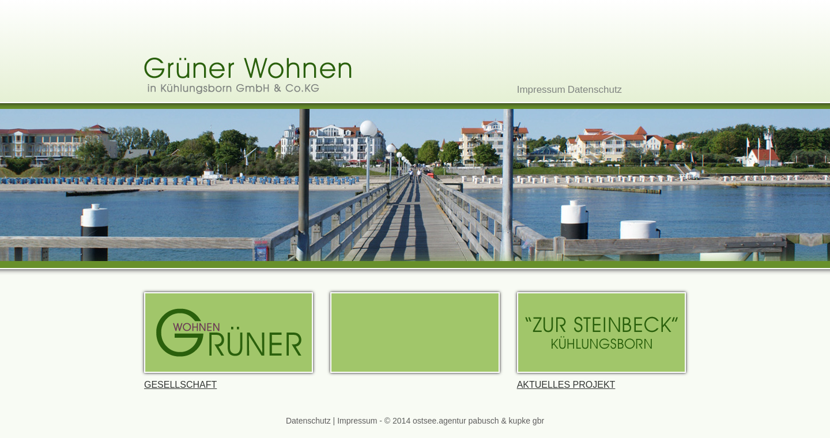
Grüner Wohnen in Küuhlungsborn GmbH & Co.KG (248, 76)
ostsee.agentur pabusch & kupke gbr (478, 420)
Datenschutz (595, 89)
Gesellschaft (228, 341)
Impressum (541, 89)
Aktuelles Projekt (601, 341)
